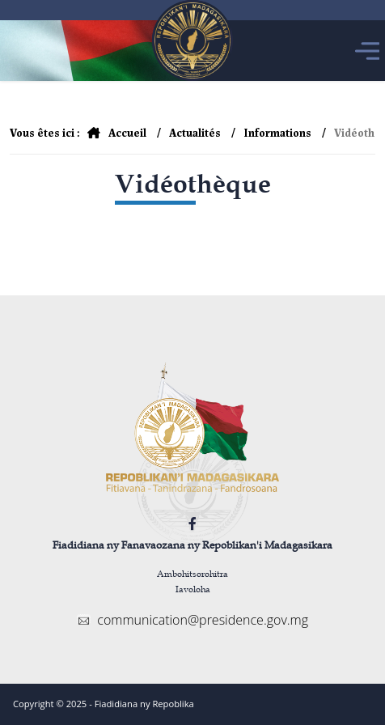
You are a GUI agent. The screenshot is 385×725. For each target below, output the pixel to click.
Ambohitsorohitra (192, 573)
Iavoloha (193, 589)
